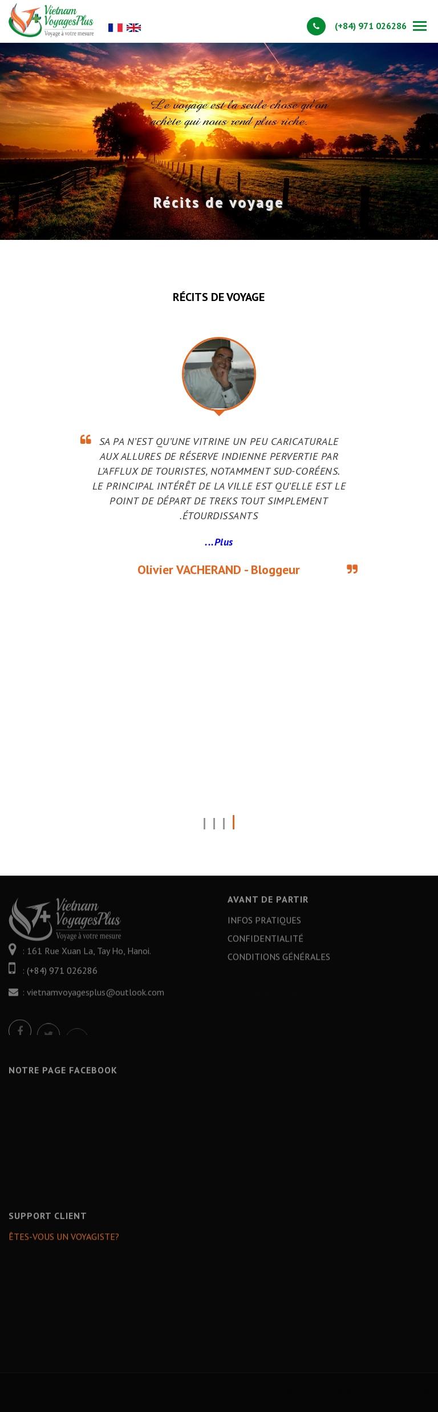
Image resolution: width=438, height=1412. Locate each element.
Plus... (219, 541)
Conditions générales (279, 963)
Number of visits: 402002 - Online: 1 (276, 1391)
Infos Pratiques (264, 927)
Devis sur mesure (266, 986)
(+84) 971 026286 (357, 25)
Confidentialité (265, 945)
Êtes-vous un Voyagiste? (64, 1243)
